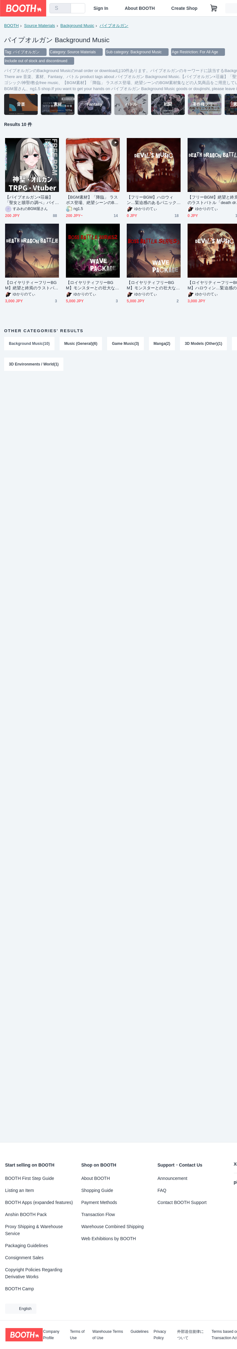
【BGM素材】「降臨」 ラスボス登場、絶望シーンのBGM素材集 (92, 200)
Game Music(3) (125, 343)
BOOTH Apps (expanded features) (39, 1202)
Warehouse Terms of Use (108, 1335)
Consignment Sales (24, 1257)
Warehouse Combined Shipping (112, 1226)
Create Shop (184, 8)
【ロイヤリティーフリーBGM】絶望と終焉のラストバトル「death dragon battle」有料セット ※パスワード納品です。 (31, 285)
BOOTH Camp (19, 1288)
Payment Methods (99, 1202)
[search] (64, 8)
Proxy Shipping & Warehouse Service (34, 1230)
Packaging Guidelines (26, 1245)
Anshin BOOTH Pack (26, 1214)
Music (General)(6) (81, 343)
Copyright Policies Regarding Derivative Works (33, 1273)
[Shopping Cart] (214, 8)
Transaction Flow (98, 1214)
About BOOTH (140, 8)
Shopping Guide (97, 1190)
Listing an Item (19, 1190)
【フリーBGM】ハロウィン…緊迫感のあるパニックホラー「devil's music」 (151, 200)
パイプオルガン (113, 25)
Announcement (172, 1178)
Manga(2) (162, 343)
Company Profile (51, 1335)
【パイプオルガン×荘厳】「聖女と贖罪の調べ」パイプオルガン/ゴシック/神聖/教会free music (31, 200)
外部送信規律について (190, 1335)
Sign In (100, 8)
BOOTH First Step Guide (29, 1178)
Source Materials (39, 25)
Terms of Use (77, 1335)
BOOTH (11, 25)
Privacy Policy (160, 1335)
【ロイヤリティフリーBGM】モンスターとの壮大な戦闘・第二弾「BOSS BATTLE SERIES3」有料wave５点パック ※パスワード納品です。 (153, 285)
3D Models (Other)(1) (203, 343)
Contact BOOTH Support (182, 1202)
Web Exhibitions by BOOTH (108, 1238)
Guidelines (140, 1332)
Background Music (77, 25)
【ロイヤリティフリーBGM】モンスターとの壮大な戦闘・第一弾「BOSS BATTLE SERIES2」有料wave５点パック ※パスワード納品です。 (92, 285)
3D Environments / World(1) (34, 364)
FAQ (161, 1190)
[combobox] (60, 8)
